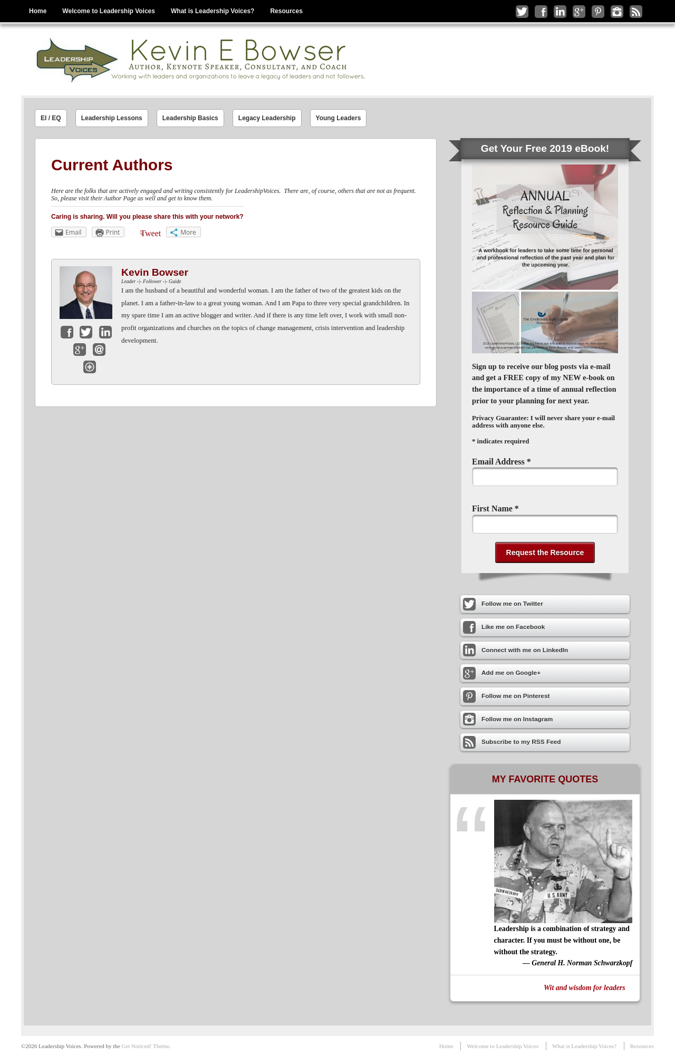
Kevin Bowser (154, 272)
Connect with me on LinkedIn (560, 11)
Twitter (86, 332)
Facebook (67, 332)
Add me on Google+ (579, 11)
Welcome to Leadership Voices (108, 11)
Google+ (79, 349)
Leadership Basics (190, 118)
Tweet (150, 233)
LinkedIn (105, 332)
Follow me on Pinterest (598, 11)
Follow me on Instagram (617, 11)
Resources (286, 11)
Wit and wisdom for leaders (584, 988)
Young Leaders (338, 118)
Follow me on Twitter (522, 11)
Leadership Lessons (111, 118)
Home (37, 11)
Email (99, 349)
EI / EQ (51, 118)
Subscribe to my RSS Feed (636, 11)
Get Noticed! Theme (145, 1046)
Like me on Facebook (541, 11)
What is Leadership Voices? (212, 11)
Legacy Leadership (267, 118)
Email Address (501, 461)
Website (89, 367)
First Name (495, 508)
